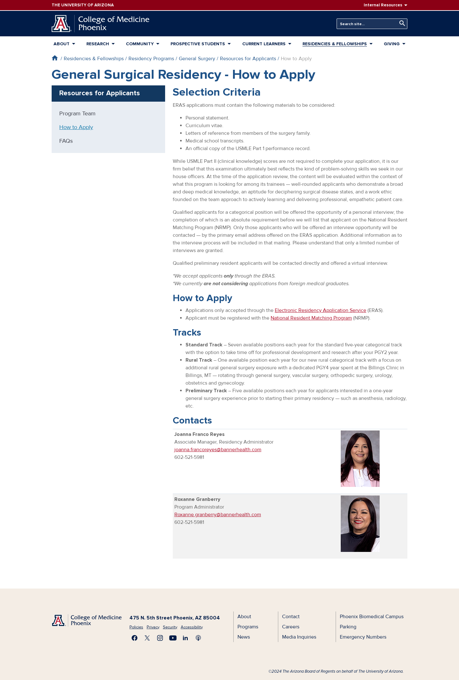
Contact (291, 616)
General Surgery (197, 58)
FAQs (66, 140)
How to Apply (76, 127)
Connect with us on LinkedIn (185, 638)
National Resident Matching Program (311, 318)
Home (55, 58)
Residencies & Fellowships (334, 44)
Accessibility (192, 627)
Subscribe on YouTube (173, 638)
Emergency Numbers (363, 637)
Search (400, 23)
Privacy (153, 627)
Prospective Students (198, 44)
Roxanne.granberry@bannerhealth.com (217, 514)
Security (170, 627)
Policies (136, 627)
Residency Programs (151, 58)
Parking (348, 627)
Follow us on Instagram (160, 638)
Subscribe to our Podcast (198, 638)
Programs (247, 627)
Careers (290, 627)
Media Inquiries (299, 637)
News (243, 637)
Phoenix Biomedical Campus (372, 616)
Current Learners (264, 44)
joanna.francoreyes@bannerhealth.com (217, 449)
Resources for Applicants (248, 58)
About (61, 44)
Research (97, 44)
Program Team (77, 113)
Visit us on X (147, 638)
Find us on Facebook (134, 638)
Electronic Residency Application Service (320, 310)
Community (140, 44)
